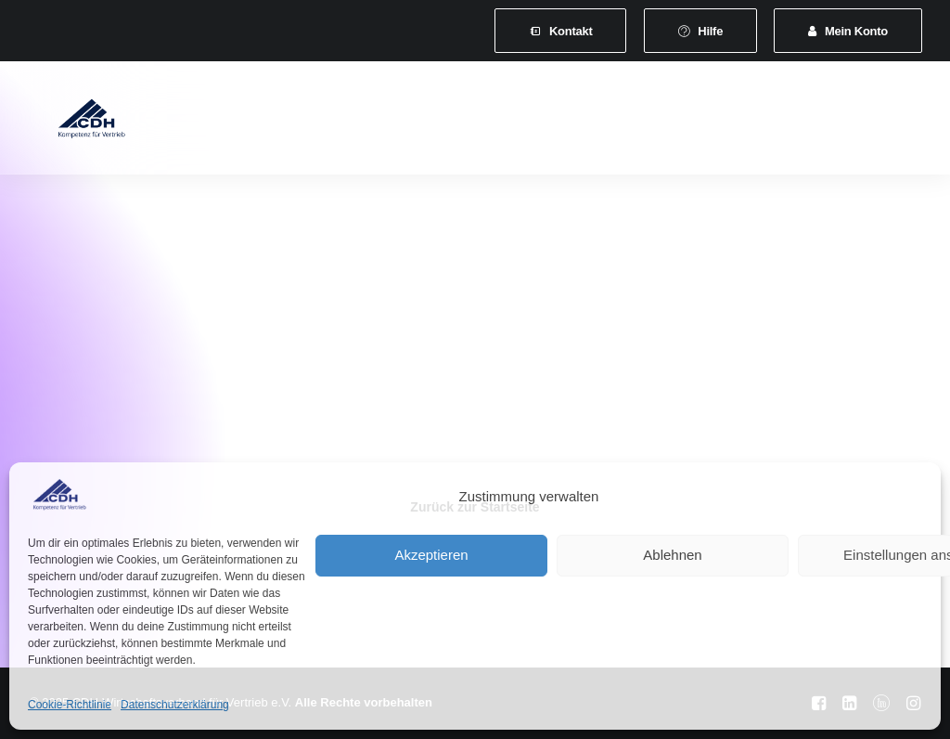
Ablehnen (672, 555)
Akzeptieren (431, 555)
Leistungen (476, 122)
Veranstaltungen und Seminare (638, 122)
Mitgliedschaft (367, 122)
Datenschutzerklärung (175, 704)
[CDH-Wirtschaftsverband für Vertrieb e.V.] (73, 122)
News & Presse (811, 122)
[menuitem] (560, 30)
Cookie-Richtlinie (69, 704)
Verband (266, 122)
